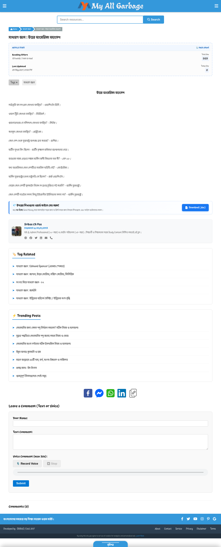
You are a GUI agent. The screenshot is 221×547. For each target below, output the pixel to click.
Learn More (140, 538)
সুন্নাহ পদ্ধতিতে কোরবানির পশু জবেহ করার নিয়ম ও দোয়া (40, 335)
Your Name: (110, 421)
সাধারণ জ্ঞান (27, 29)
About (157, 531)
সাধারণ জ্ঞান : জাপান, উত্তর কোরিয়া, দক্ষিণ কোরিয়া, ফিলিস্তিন (43, 274)
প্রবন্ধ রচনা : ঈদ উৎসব (24, 368)
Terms (213, 531)
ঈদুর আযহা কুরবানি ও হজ (26, 351)
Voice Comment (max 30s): (30, 459)
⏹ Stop (52, 466)
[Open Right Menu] (216, 6)
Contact (168, 531)
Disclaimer (201, 531)
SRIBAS (20, 531)
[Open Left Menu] (4, 6)
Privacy (189, 531)
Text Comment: (110, 441)
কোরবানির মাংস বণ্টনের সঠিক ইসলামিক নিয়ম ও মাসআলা (41, 343)
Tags (13, 82)
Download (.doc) (195, 207)
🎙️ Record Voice (27, 466)
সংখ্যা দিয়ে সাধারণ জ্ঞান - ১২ (28, 282)
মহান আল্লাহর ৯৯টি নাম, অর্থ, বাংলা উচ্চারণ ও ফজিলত (40, 359)
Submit (21, 485)
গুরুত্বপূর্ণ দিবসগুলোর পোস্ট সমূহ (29, 376)
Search (153, 19)
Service (178, 531)
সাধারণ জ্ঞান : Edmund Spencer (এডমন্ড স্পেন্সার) (38, 266)
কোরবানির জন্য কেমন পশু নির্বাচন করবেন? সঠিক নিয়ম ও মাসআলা (45, 327)
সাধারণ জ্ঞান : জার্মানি (24, 290)
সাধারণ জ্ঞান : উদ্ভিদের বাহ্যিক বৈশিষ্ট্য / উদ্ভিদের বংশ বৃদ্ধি (41, 298)
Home (13, 29)
